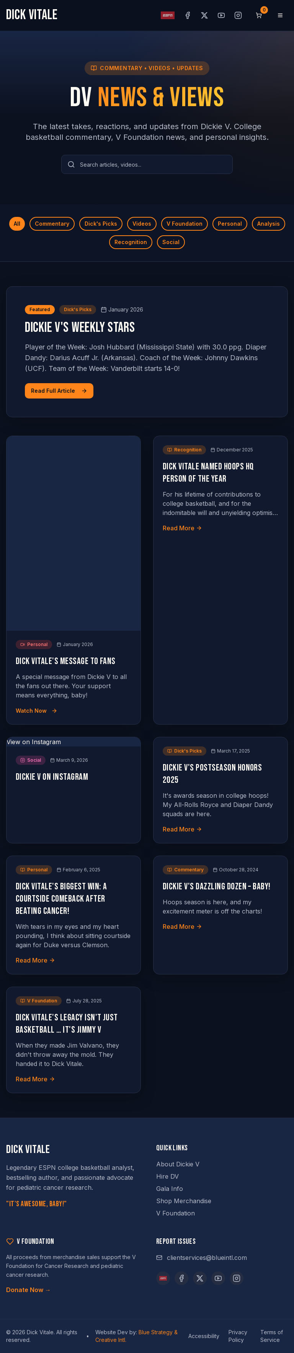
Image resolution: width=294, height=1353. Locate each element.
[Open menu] (280, 15)
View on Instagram (34, 742)
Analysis (268, 223)
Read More (182, 528)
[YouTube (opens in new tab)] (221, 15)
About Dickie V (177, 1164)
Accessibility (203, 1336)
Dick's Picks (101, 223)
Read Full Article (59, 390)
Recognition (130, 242)
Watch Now (36, 710)
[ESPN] (163, 1278)
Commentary (52, 223)
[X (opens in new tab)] (204, 15)
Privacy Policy (238, 1336)
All (17, 223)
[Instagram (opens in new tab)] (238, 15)
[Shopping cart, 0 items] (258, 15)
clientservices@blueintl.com (201, 1257)
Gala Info (169, 1188)
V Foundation (185, 223)
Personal (230, 223)
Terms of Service (271, 1336)
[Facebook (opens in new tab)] (187, 15)
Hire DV (167, 1176)
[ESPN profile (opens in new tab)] (168, 15)
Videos (141, 223)
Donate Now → (28, 1290)
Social (171, 242)
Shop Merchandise (183, 1201)
